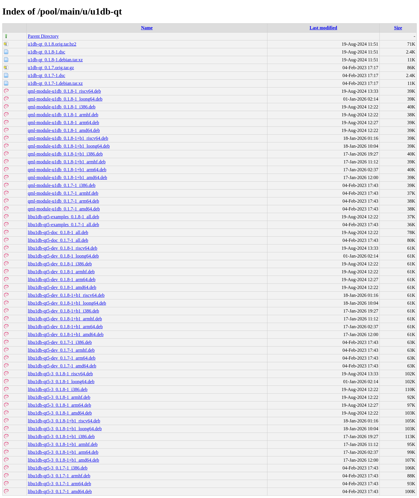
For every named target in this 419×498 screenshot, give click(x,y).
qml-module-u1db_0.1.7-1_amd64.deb (64, 208)
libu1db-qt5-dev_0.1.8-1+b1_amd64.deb (66, 334)
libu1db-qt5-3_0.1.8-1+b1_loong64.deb (65, 428)
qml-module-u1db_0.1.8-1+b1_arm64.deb (67, 169)
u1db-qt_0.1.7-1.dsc (46, 75)
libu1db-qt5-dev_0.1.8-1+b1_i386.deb (63, 310)
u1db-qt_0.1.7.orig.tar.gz (51, 67)
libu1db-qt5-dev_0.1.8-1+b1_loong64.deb (67, 303)
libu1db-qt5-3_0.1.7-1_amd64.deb (60, 491)
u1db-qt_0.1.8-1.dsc (46, 51)
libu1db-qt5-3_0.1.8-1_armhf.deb (59, 397)
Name (147, 27)
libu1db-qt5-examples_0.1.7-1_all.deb (63, 224)
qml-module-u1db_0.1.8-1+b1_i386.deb (65, 153)
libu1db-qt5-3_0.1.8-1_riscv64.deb (60, 373)
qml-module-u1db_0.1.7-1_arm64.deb (63, 201)
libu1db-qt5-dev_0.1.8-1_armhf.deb (61, 271)
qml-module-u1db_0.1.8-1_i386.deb (61, 106)
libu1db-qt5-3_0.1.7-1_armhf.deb (59, 475)
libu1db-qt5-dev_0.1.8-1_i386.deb (60, 263)
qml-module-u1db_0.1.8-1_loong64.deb (65, 99)
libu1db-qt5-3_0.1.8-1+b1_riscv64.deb (64, 420)
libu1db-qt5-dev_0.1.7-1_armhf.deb (61, 350)
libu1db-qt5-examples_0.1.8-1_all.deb (63, 216)
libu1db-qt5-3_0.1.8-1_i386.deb (58, 389)
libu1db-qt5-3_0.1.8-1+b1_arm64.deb (63, 452)
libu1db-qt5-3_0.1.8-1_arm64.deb (59, 405)
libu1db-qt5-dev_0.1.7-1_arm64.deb (61, 358)
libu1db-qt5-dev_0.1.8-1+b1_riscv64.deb (66, 295)
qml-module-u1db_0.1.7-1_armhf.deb (63, 193)
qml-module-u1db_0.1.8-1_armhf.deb (63, 114)
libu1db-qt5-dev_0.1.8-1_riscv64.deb (62, 248)
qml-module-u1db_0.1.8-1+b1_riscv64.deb (68, 138)
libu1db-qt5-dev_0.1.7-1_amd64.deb (62, 365)
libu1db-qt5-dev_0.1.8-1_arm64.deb (61, 279)
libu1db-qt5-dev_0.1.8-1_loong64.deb (63, 256)
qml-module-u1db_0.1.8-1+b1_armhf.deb (67, 161)
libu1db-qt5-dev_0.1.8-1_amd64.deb (62, 287)
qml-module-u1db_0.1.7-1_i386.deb (61, 185)
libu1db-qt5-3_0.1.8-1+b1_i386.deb (61, 436)
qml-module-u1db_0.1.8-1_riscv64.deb (64, 91)
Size (398, 27)
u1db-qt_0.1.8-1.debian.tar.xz (55, 59)
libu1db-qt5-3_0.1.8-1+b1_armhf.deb (63, 444)
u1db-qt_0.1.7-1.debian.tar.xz (55, 83)
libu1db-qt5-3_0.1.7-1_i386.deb (58, 467)
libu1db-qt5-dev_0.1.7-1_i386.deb (60, 342)
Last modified (323, 27)
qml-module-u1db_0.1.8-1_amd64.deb (64, 130)
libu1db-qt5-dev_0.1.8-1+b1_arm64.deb (65, 326)
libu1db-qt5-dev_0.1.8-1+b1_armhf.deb (65, 318)
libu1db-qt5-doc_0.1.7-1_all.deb (58, 240)
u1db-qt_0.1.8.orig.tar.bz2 (52, 44)
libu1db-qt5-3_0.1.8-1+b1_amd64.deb (63, 460)
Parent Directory (43, 36)
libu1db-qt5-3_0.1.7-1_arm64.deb (59, 483)
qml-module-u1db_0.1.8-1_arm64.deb (63, 122)
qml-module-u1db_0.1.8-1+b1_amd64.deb (67, 177)
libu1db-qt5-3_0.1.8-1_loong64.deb (61, 381)
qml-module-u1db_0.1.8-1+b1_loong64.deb (69, 146)
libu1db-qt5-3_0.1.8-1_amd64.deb (60, 412)
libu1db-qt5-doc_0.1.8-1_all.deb (58, 232)
